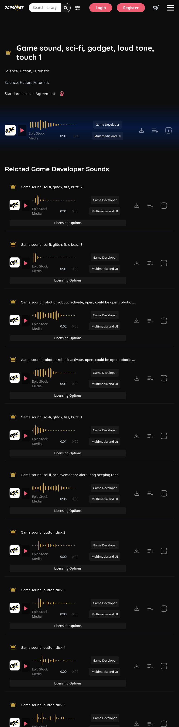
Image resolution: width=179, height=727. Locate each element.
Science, (12, 71)
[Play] (23, 130)
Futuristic (41, 71)
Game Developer (107, 124)
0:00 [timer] (76, 136)
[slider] (55, 125)
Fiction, (26, 71)
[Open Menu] (170, 7)
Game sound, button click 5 (45, 630)
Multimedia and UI (107, 136)
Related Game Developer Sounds (57, 169)
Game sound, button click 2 (45, 482)
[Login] (100, 7)
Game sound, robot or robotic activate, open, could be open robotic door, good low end (98, 286)
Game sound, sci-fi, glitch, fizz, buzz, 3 (54, 237)
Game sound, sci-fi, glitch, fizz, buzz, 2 (54, 187)
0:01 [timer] (64, 136)
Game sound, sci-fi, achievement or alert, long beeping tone (74, 433)
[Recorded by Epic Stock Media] (10, 130)
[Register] (131, 7)
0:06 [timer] (64, 459)
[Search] (65, 8)
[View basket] (156, 7)
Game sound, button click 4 (45, 581)
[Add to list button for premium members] (155, 130)
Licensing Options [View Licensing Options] (154, 188)
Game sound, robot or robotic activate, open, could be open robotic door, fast (89, 335)
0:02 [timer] (64, 311)
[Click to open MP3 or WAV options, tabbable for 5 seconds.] (141, 130)
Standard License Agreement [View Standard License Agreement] (30, 93)
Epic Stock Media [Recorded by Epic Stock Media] (38, 135)
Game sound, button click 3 (45, 532)
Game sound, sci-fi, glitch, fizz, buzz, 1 (54, 384)
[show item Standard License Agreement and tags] (168, 130)
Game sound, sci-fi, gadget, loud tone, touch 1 (85, 52)
